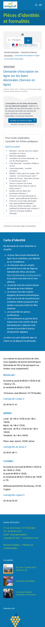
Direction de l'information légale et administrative (20, 226)
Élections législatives (17, 156)
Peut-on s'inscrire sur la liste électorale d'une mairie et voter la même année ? (22, 185)
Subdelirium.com (30, 541)
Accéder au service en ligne (22, 120)
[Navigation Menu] (40, 5)
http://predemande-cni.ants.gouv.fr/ (24, 275)
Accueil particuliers (12, 52)
